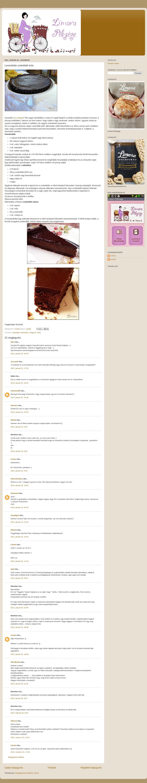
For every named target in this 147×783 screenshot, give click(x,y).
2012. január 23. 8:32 (19, 451)
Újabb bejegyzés (14, 767)
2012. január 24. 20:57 (19, 578)
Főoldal (52, 767)
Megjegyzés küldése (16, 757)
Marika (13, 420)
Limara (13, 459)
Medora (14, 530)
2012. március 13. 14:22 (20, 737)
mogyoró (32, 333)
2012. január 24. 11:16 (19, 561)
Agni (13, 569)
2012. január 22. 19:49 (19, 397)
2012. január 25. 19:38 (19, 654)
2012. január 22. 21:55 (19, 412)
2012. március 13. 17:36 (20, 752)
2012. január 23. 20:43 (19, 507)
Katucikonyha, (17, 479)
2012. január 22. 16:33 (19, 354)
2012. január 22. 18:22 (19, 383)
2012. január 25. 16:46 (19, 608)
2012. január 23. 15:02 (19, 485)
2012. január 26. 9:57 (19, 698)
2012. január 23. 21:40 (19, 522)
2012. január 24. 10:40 (19, 537)
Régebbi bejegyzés (91, 767)
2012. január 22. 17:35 (19, 368)
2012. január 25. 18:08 (19, 627)
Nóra (13, 342)
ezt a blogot (18, 118)
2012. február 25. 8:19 (19, 713)
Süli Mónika (15, 662)
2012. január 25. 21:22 (19, 684)
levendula (24, 333)
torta (39, 333)
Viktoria (14, 721)
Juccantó (14, 362)
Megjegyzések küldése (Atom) (27, 773)
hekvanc (14, 405)
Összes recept (113, 63)
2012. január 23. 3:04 (19, 427)
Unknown (15, 493)
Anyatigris (15, 515)
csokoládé (16, 333)
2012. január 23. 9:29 (19, 471)
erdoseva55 (15, 391)
